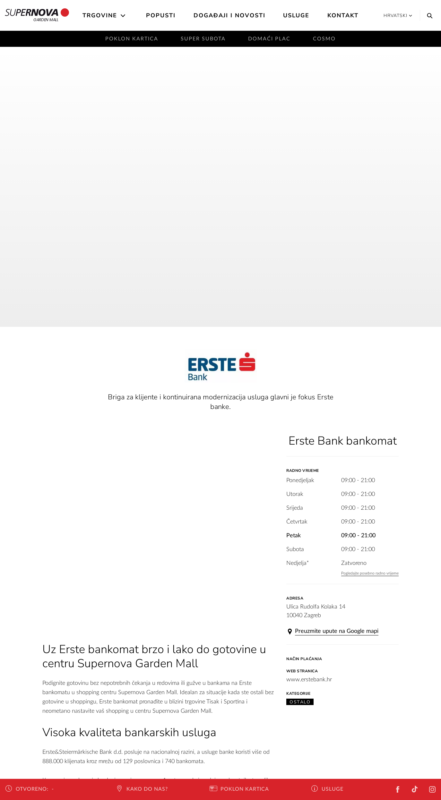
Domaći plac (269, 38)
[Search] (428, 15)
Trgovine (99, 15)
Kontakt (343, 15)
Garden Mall (37, 15)
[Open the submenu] (123, 16)
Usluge (296, 15)
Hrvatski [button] (398, 16)
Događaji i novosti (229, 15)
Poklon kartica (131, 38)
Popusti (161, 15)
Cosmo (324, 38)
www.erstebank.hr (309, 680)
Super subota (203, 38)
